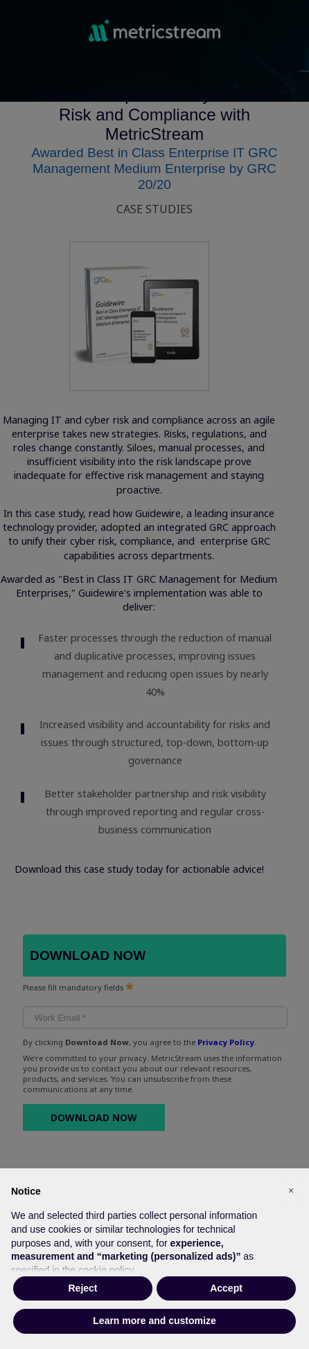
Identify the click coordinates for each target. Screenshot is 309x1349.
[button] (291, 1190)
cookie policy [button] (105, 1270)
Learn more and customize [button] (154, 1320)
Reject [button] (82, 1288)
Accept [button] (226, 1288)
